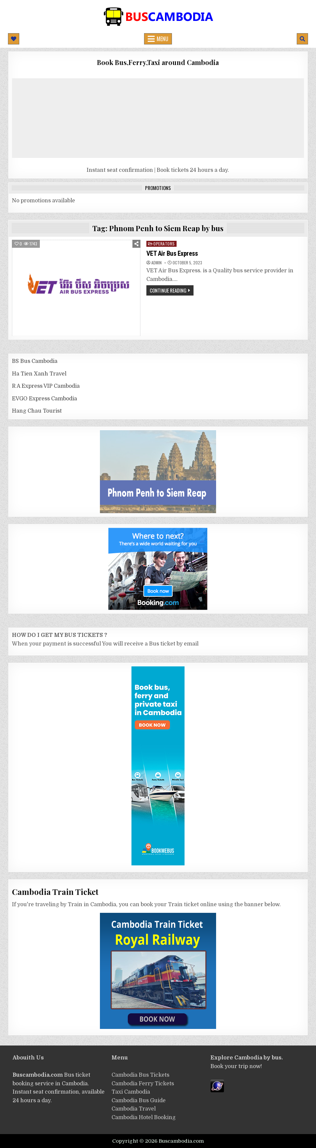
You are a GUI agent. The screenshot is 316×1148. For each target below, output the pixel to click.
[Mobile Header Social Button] (13, 38)
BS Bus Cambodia (34, 361)
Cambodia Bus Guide (139, 1101)
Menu (162, 39)
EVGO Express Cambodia (44, 399)
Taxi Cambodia (131, 1092)
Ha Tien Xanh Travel (39, 374)
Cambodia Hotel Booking (144, 1117)
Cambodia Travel (134, 1109)
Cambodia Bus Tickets (140, 1075)
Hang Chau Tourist (37, 411)
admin (156, 263)
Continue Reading (168, 290)
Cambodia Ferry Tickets (143, 1084)
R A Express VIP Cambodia (46, 386)
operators (164, 243)
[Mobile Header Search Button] (302, 38)
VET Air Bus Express (172, 253)
